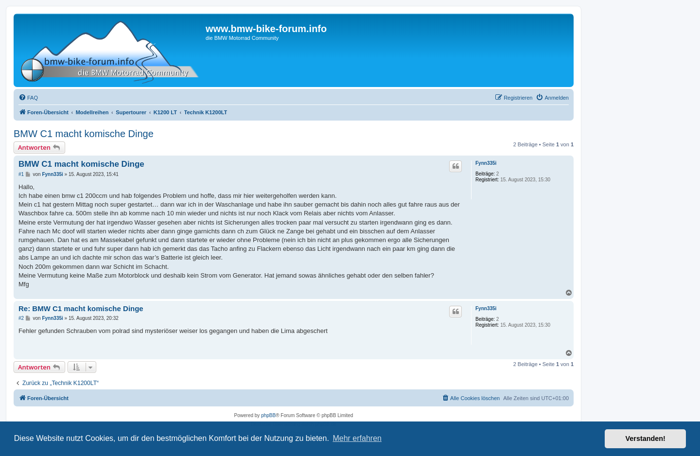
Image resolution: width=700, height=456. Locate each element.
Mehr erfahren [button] (357, 438)
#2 (21, 318)
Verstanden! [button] (645, 438)
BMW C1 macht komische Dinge (84, 133)
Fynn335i (485, 163)
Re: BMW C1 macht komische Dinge (80, 308)
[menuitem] (28, 98)
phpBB (268, 415)
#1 (21, 174)
